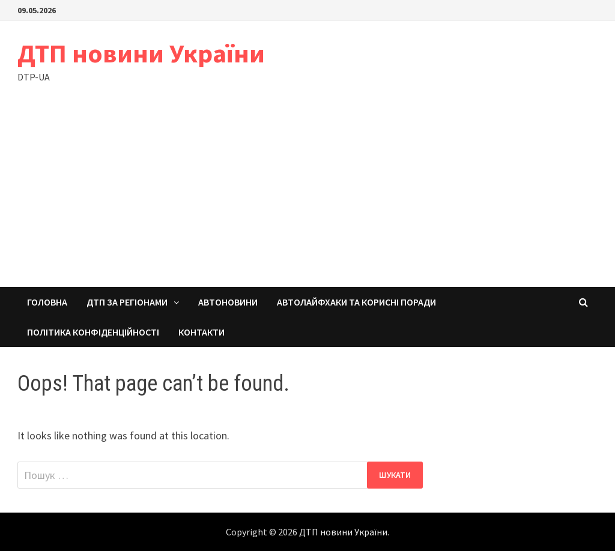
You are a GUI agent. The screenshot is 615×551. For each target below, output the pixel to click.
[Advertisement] (307, 197)
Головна (47, 302)
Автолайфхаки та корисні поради (356, 302)
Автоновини (228, 302)
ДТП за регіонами (127, 302)
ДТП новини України (141, 53)
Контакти (201, 332)
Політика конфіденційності (93, 332)
